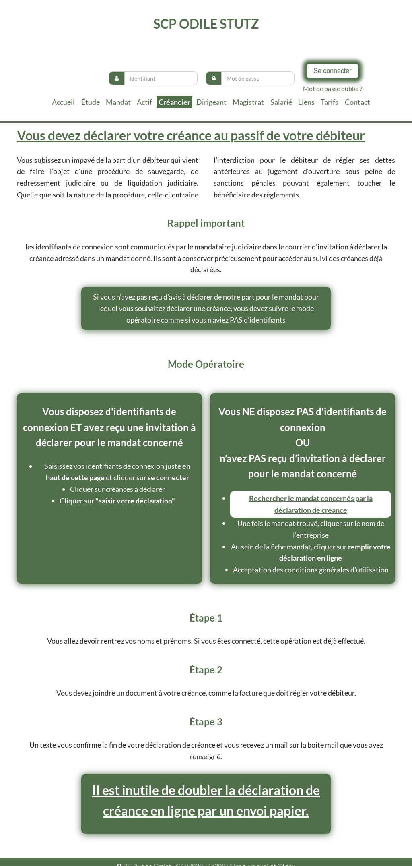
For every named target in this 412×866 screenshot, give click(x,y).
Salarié (281, 101)
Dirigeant (211, 101)
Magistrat (248, 101)
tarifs (329, 101)
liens (306, 101)
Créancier (174, 101)
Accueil (63, 101)
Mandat (118, 101)
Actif (144, 101)
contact (357, 101)
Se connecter (332, 70)
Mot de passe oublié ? (332, 88)
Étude (90, 101)
